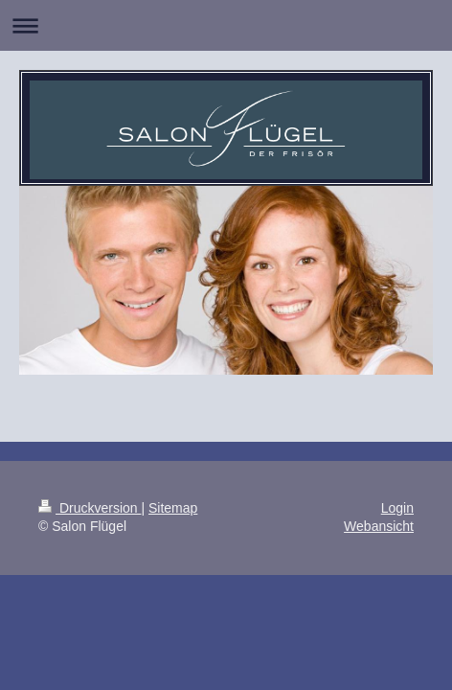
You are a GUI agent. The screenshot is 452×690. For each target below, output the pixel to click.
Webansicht (379, 526)
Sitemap (172, 508)
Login (397, 508)
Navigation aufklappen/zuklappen (226, 25)
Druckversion (89, 508)
